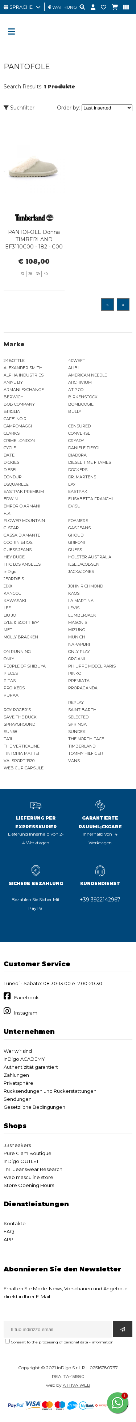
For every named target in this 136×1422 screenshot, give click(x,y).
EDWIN (11, 498)
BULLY (74, 411)
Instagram (25, 1013)
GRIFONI (76, 542)
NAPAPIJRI (79, 644)
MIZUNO (76, 629)
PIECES (11, 673)
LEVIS (73, 607)
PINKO (74, 673)
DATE (9, 455)
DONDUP (13, 476)
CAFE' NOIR (15, 418)
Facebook (26, 997)
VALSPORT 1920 (19, 760)
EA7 (71, 484)
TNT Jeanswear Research (33, 1169)
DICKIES (11, 462)
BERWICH (14, 396)
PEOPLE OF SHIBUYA (25, 666)
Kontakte (15, 1223)
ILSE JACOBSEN (83, 564)
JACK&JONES (81, 571)
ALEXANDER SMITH (23, 367)
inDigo (10, 571)
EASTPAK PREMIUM (24, 491)
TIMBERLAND (81, 746)
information (103, 1342)
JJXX (8, 586)
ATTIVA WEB (76, 1385)
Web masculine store (28, 1177)
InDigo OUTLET (21, 1161)
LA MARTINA (81, 600)
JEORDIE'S (14, 578)
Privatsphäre (18, 1083)
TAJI (8, 738)
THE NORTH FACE (86, 738)
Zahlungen (16, 1075)
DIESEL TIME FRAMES (89, 462)
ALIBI (73, 367)
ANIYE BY (13, 382)
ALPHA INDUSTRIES (24, 375)
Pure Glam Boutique (27, 1153)
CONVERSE (79, 433)
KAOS (73, 593)
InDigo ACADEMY (24, 1059)
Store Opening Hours (29, 1185)
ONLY (9, 658)
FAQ (9, 1231)
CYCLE (10, 447)
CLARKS (12, 433)
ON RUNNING (17, 651)
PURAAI (12, 695)
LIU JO (10, 615)
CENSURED (79, 426)
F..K (7, 513)
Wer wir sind (18, 1051)
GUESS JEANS (18, 549)
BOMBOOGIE (81, 404)
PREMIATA (79, 680)
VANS (74, 760)
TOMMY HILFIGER (85, 753)
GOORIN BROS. (18, 542)
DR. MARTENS (82, 476)
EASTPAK (77, 491)
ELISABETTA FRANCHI (90, 498)
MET (8, 629)
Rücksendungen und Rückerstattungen (50, 1091)
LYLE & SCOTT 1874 (22, 622)
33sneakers (17, 1145)
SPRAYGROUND (19, 724)
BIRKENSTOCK (83, 396)
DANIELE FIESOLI (85, 447)
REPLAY (76, 702)
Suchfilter (19, 107)
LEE (7, 607)
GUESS (75, 549)
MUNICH (76, 637)
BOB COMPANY (19, 404)
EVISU (74, 506)
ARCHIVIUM (80, 382)
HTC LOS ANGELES (22, 564)
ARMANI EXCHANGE (24, 389)
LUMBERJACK (82, 615)
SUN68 (10, 731)
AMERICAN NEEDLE (87, 375)
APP (8, 1239)
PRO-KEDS (14, 687)
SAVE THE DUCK (20, 717)
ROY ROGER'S (17, 709)
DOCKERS (77, 469)
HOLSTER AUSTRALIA (89, 556)
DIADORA (77, 455)
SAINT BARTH (82, 709)
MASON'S (77, 622)
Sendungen (18, 1099)
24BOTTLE (14, 360)
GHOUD (75, 535)
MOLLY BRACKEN (21, 637)
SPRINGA (77, 724)
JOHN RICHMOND (85, 586)
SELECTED (78, 717)
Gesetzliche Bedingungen (34, 1107)
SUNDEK (77, 731)
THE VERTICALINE (22, 746)
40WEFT (76, 360)
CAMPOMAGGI (18, 426)
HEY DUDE (14, 556)
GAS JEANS (79, 527)
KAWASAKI (15, 600)
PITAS (10, 680)
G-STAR (11, 527)
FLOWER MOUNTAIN (24, 520)
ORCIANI (76, 658)
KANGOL (12, 593)
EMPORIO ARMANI (22, 506)
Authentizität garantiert (31, 1067)
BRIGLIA (12, 411)
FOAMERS (78, 520)
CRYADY (76, 440)
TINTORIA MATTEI (21, 753)
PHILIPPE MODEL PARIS (92, 666)
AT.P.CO (75, 389)
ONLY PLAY (79, 651)
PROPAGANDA (83, 687)
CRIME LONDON (19, 440)
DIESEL (10, 469)
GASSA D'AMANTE (22, 535)
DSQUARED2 (16, 484)
